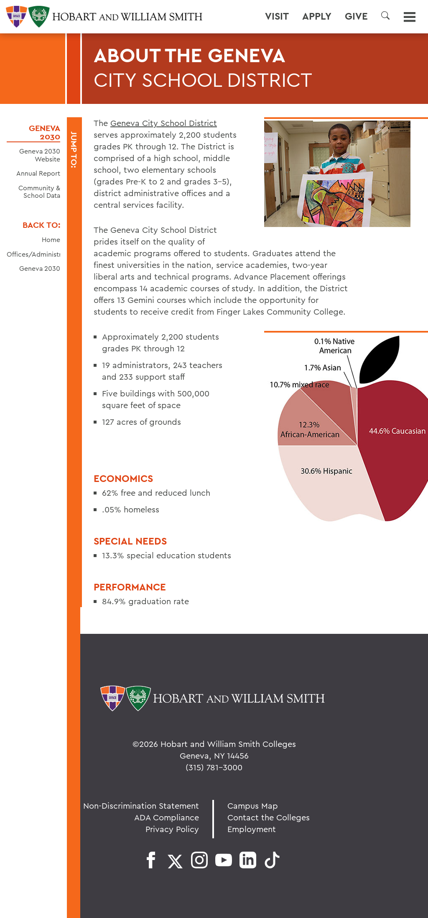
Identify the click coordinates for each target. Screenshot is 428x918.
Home (51, 239)
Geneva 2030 (44, 132)
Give (356, 16)
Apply (316, 16)
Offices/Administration (42, 254)
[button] (385, 15)
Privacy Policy (172, 829)
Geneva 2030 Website (39, 155)
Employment (251, 829)
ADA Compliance (166, 817)
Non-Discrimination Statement (141, 805)
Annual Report (38, 173)
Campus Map (252, 805)
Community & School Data (39, 191)
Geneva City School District (163, 123)
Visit (277, 16)
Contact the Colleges (268, 817)
